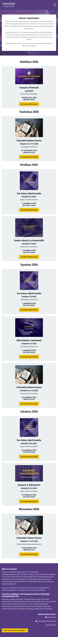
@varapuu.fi (52, 621)
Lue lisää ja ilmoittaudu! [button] (29, 104)
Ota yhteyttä (52, 617)
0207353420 (52, 625)
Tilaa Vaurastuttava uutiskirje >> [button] (15, 630)
